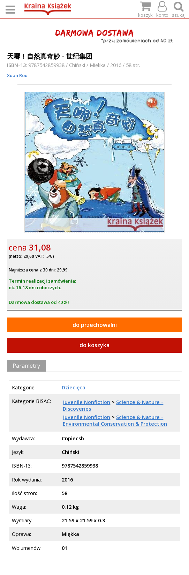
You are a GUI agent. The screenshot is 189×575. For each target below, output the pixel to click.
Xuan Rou (17, 75)
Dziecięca (73, 387)
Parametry (26, 365)
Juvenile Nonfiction (86, 402)
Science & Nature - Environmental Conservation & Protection (115, 420)
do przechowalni (95, 325)
